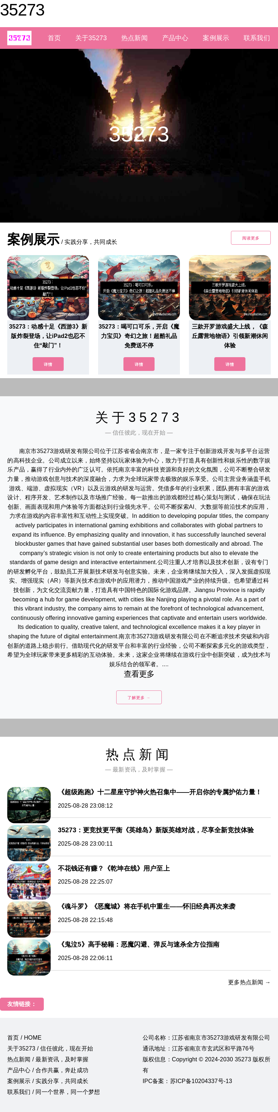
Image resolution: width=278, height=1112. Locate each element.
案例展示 (216, 38)
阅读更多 (251, 238)
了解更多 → (139, 697)
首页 (54, 38)
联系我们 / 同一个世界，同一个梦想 (53, 1092)
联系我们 (257, 38)
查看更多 (139, 673)
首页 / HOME (24, 1038)
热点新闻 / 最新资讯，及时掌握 (47, 1059)
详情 (48, 364)
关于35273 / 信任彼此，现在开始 (50, 1048)
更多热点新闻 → (249, 982)
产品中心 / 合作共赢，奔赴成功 (47, 1070)
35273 (22, 9)
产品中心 (175, 38)
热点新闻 (134, 38)
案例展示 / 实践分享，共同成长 (47, 1081)
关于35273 (91, 38)
